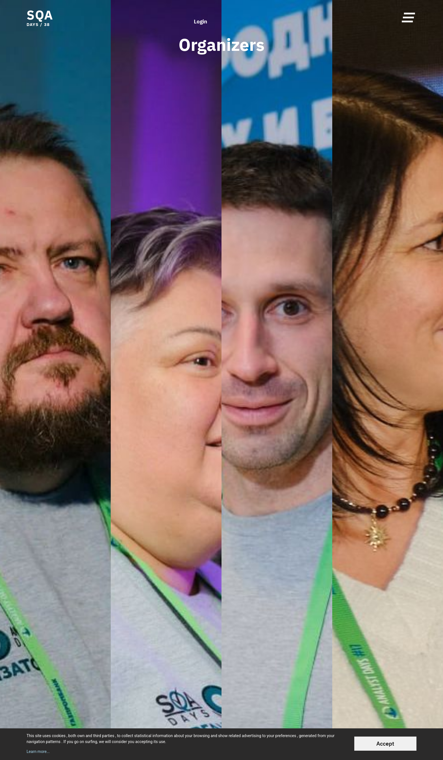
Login (200, 17)
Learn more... (38, 751)
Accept (385, 743)
